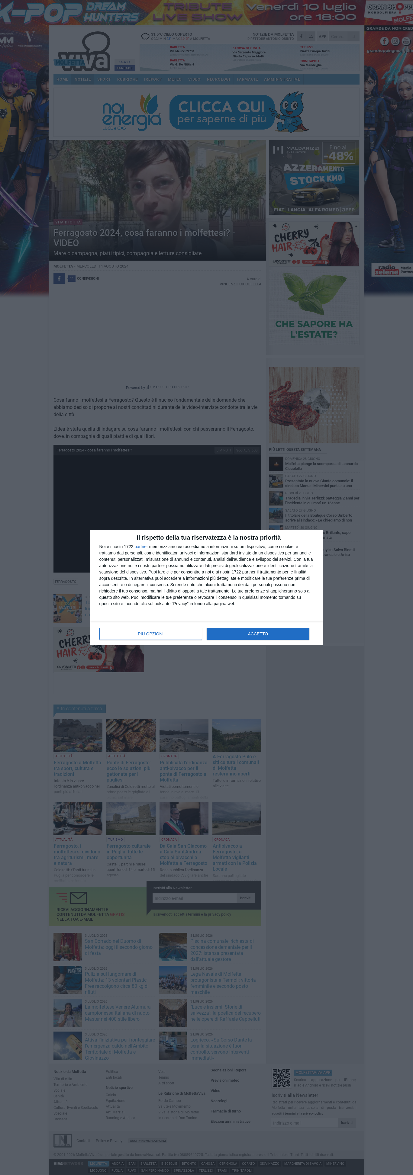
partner (141, 546)
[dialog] (206, 587)
